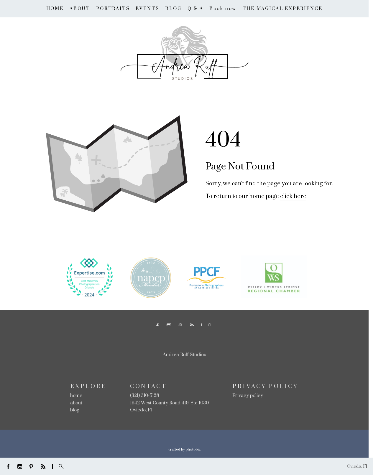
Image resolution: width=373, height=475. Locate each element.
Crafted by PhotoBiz (184, 449)
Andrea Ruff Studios (184, 355)
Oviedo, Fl (141, 411)
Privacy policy (247, 396)
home (76, 396)
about (76, 403)
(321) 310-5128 (144, 396)
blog (74, 411)
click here (293, 196)
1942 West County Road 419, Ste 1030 (169, 403)
